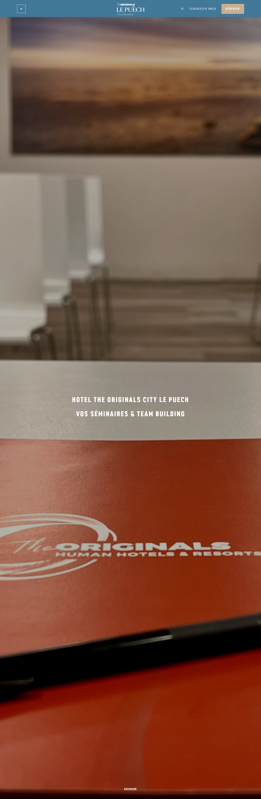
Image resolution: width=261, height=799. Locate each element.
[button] (21, 9)
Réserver (233, 8)
